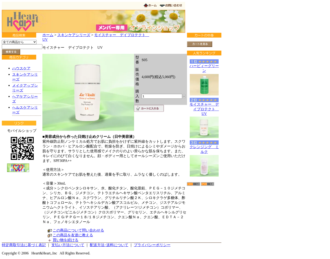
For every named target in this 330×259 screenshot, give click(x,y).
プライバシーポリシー (152, 245)
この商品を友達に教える (73, 235)
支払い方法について (67, 245)
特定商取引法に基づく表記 (24, 245)
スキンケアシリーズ (73, 35)
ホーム (47, 35)
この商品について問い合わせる (78, 230)
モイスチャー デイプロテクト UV (204, 109)
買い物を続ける (65, 240)
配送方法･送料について (109, 245)
